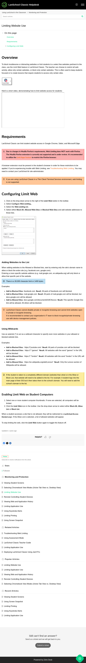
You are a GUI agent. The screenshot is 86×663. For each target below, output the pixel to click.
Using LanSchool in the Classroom (14, 12)
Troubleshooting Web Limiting (62, 168)
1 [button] (2, 471)
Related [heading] (12, 527)
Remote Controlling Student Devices (18, 497)
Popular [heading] (12, 559)
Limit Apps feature (24, 157)
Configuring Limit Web (15, 46)
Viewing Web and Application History (18, 502)
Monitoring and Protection (38, 12)
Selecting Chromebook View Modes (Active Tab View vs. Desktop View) (32, 488)
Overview (10, 37)
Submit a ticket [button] (43, 645)
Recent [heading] (12, 591)
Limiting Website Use (12, 492)
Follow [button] (5, 456)
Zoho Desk (48, 660)
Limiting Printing (10, 516)
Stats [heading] (7, 466)
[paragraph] (43, 241)
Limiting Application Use (13, 506)
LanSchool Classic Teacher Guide (17, 543)
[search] (43, 16)
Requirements (12, 41)
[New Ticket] (43, 645)
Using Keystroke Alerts (13, 511)
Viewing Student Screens (14, 483)
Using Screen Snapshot (13, 520)
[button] (76, 4)
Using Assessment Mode (14, 538)
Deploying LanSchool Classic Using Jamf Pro (22, 552)
